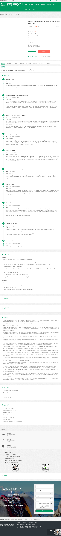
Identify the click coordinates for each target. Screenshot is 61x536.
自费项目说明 (14, 519)
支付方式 (32, 519)
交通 (34, 9)
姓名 (37, 486)
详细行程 (10, 63)
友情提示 (37, 63)
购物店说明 (7, 519)
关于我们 (52, 1)
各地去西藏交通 (39, 519)
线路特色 (3, 63)
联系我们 (58, 1)
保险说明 (51, 63)
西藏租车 (55, 4)
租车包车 (26, 519)
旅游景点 (49, 4)
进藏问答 (43, 4)
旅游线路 (31, 4)
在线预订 (44, 51)
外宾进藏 (10, 14)
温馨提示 (24, 63)
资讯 (30, 9)
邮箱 (37, 500)
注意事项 (31, 63)
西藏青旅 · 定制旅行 (34, 56)
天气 (38, 9)
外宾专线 (37, 4)
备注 (37, 503)
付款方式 (37, 522)
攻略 (26, 9)
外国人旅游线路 (16, 14)
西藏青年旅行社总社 (29, 527)
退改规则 (44, 63)
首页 (26, 4)
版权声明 (31, 522)
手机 (37, 496)
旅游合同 (21, 519)
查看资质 (39, 526)
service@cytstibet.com (15, 456)
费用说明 (17, 63)
